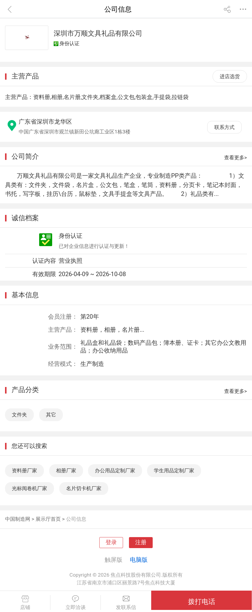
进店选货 (230, 76)
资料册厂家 (24, 470)
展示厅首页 (48, 519)
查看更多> (235, 158)
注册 (140, 542)
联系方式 (224, 127)
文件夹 (19, 415)
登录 (111, 542)
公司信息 (76, 519)
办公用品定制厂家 (115, 470)
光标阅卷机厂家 (29, 488)
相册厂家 (66, 470)
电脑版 (139, 559)
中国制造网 (17, 519)
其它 (51, 415)
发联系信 (126, 602)
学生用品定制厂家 (174, 470)
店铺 (25, 602)
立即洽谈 (75, 602)
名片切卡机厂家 (83, 488)
